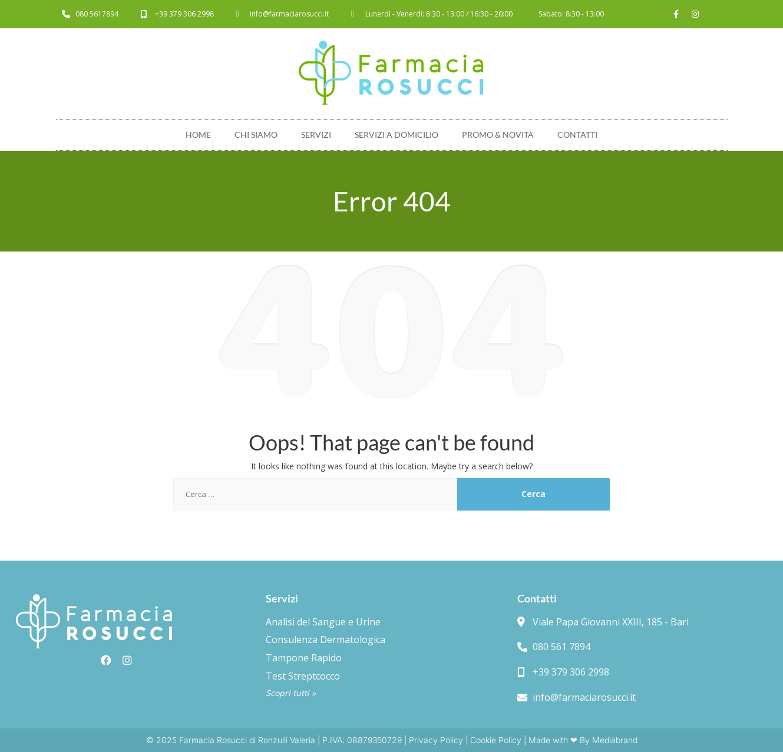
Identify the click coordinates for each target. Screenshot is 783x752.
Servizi (316, 135)
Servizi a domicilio (396, 135)
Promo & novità (498, 135)
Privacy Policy (436, 740)
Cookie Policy (495, 740)
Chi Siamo (255, 135)
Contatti (577, 135)
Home (198, 135)
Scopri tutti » (291, 692)
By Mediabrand (608, 740)
